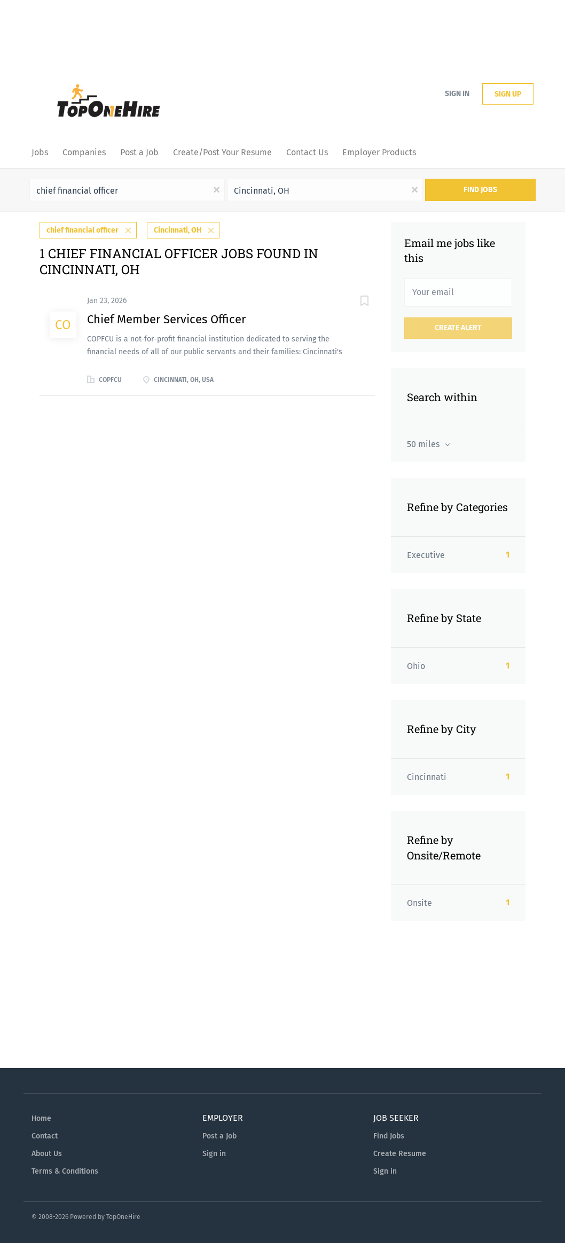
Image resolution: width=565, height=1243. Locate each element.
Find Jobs (480, 189)
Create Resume (399, 1153)
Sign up (508, 94)
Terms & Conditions (65, 1171)
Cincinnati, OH (177, 230)
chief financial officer (82, 230)
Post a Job (219, 1136)
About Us (47, 1153)
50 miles (424, 444)
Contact (45, 1136)
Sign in (457, 93)
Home (41, 1118)
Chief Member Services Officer (166, 319)
